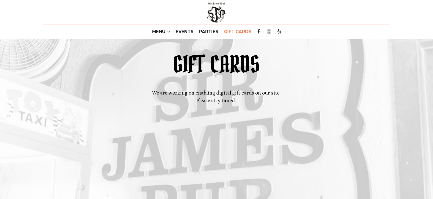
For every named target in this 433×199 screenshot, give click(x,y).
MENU (161, 31)
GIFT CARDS (238, 31)
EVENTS (185, 31)
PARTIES (208, 31)
